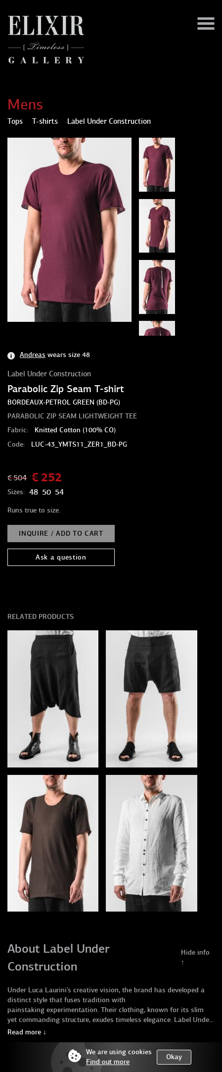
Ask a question (61, 557)
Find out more (108, 1062)
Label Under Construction (49, 373)
